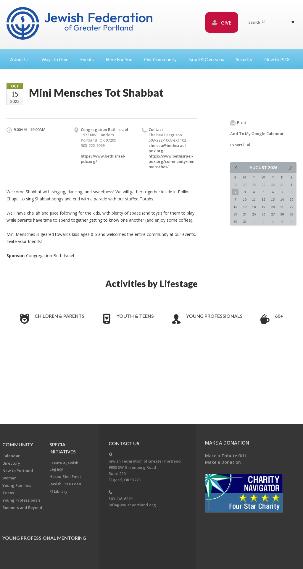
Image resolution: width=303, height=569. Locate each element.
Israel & (208, 59)
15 (291, 199)
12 (263, 199)
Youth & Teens (135, 316)
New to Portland (17, 470)
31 (244, 221)
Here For (121, 59)
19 (263, 207)
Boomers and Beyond (22, 507)
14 (282, 199)
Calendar (11, 455)
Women (9, 478)
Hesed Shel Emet (65, 476)
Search (257, 22)
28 (282, 214)
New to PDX (277, 59)
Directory (11, 463)
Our (162, 59)
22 (291, 207)
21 (282, 207)
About (22, 59)
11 (254, 199)
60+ (279, 316)
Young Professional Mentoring (44, 538)
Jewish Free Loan (65, 484)
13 (273, 199)
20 (273, 207)
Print (238, 123)
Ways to (57, 59)
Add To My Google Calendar (257, 133)
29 (291, 214)
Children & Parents (59, 316)
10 (244, 199)
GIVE (221, 23)
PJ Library (58, 491)
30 (235, 221)
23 (235, 214)
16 (235, 207)
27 (273, 214)
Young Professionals (214, 316)
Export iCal (240, 144)
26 (263, 214)
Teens (8, 492)
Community (17, 444)
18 (254, 207)
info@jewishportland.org (132, 505)
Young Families (16, 485)
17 (244, 207)
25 (254, 214)
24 (244, 214)
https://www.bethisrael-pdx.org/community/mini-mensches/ (173, 161)
